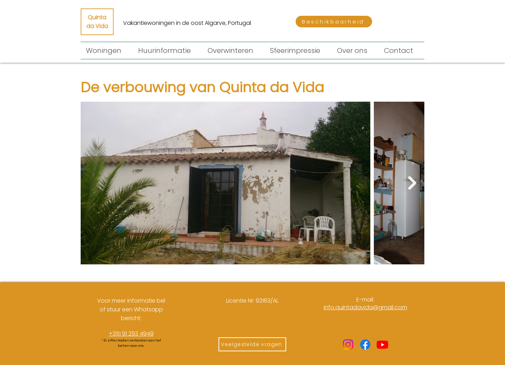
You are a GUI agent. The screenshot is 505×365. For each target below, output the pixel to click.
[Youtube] (382, 344)
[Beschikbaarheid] (334, 21)
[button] (167, 50)
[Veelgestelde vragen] (252, 344)
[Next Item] (412, 183)
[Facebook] (365, 344)
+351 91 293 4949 (131, 334)
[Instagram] (348, 344)
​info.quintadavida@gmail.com (365, 307)
